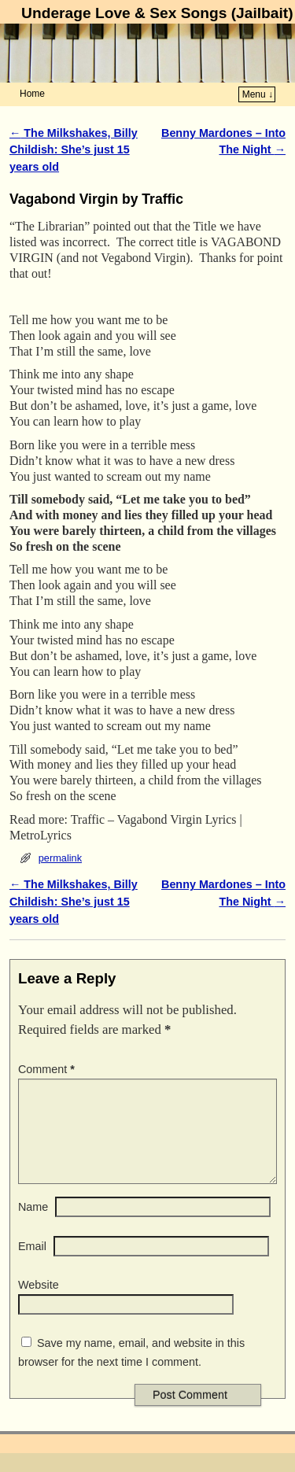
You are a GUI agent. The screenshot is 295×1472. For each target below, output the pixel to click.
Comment (48, 1069)
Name (33, 1225)
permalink (60, 858)
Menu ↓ (257, 94)
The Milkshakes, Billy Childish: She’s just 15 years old (73, 150)
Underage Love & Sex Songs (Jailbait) (157, 13)
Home (32, 93)
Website (38, 1303)
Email (32, 1265)
